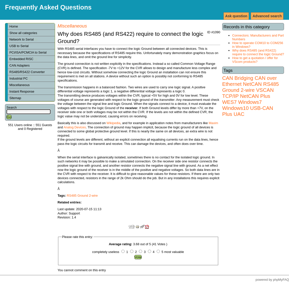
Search (12, 107)
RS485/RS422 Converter (27, 72)
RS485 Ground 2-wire (250, 87)
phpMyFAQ (281, 279)
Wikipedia (113, 123)
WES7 (229, 102)
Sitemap (15, 98)
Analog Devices (75, 127)
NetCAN (252, 84)
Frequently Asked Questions (48, 7)
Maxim (213, 123)
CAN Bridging (237, 78)
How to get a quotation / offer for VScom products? (255, 60)
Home (13, 26)
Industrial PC (20, 78)
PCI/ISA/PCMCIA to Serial (28, 52)
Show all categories (23, 33)
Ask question (236, 16)
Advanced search (267, 16)
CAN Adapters (19, 65)
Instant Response (21, 91)
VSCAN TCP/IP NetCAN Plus (248, 93)
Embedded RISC (23, 59)
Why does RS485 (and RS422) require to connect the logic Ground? (258, 52)
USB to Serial (19, 46)
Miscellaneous (19, 85)
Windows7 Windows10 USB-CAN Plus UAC (247, 108)
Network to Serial (23, 39)
